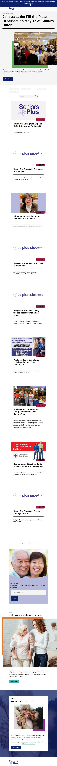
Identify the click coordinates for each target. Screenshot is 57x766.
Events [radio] (41, 89)
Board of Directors (27, 729)
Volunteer (11, 748)
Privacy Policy (19, 763)
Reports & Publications (28, 731)
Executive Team (27, 726)
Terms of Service (37, 763)
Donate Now (14, 635)
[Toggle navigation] (46, 8)
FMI (28, 5)
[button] (25, 497)
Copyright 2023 (27, 763)
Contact (12, 724)
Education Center (41, 731)
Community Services (42, 729)
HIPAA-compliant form (28, 698)
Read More (8, 79)
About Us (25, 724)
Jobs (10, 746)
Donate (11, 751)
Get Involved (26, 734)
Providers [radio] (14, 92)
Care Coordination (41, 726)
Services (39, 724)
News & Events (13, 743)
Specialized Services (42, 740)
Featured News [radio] (26, 89)
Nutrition (39, 738)
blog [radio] (14, 89)
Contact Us (16, 702)
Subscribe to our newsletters (31, 743)
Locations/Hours (13, 754)
